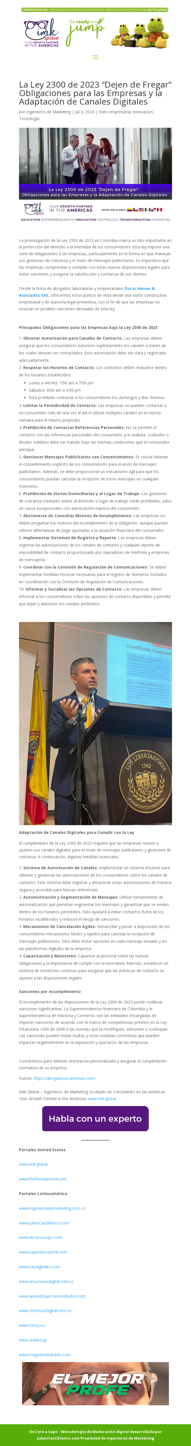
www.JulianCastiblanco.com (44, 1223)
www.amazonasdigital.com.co (47, 1281)
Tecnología (29, 118)
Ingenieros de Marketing (48, 111)
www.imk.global (102, 1098)
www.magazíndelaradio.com (45, 1354)
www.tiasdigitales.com (39, 1266)
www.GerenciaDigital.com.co (45, 1310)
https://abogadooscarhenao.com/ (65, 1078)
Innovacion (143, 111)
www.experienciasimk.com (44, 1252)
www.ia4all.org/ (33, 1340)
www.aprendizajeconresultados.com (52, 1296)
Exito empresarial (115, 111)
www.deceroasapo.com (40, 1237)
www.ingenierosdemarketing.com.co (52, 1208)
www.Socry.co (32, 1325)
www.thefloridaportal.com (43, 1178)
